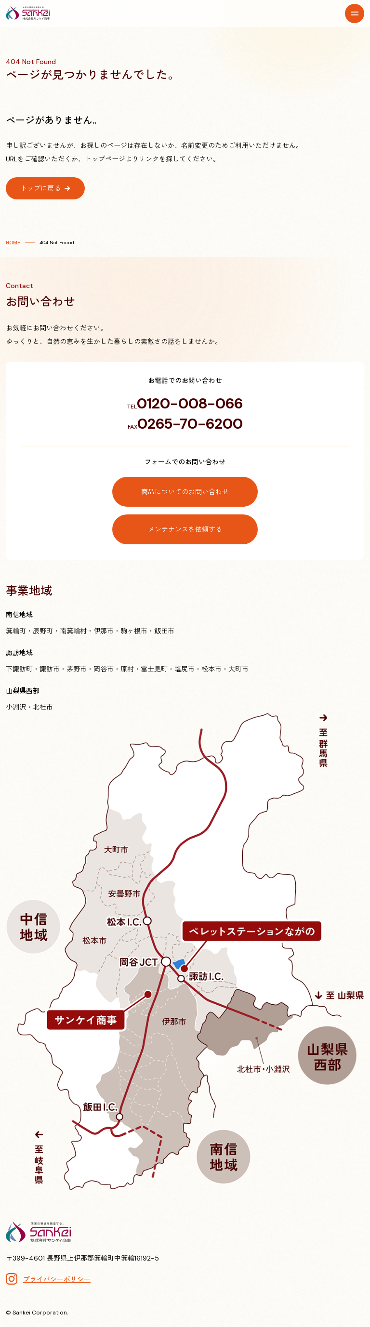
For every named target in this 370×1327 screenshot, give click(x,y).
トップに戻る (40, 188)
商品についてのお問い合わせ (185, 491)
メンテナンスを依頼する (185, 529)
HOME (13, 242)
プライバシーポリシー (57, 1279)
